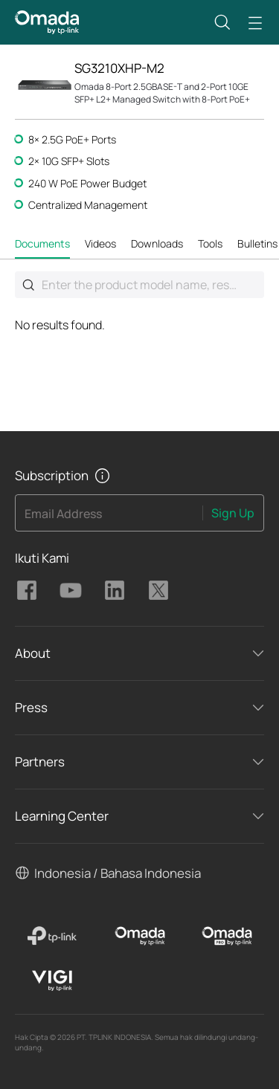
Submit (28, 284)
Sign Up (232, 513)
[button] (222, 22)
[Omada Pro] (227, 935)
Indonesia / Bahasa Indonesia (117, 873)
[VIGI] (52, 980)
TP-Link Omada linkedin (114, 590)
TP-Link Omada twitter (158, 590)
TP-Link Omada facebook (27, 590)
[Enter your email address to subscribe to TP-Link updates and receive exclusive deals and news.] (109, 517)
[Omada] (139, 935)
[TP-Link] (52, 935)
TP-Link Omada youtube (71, 590)
